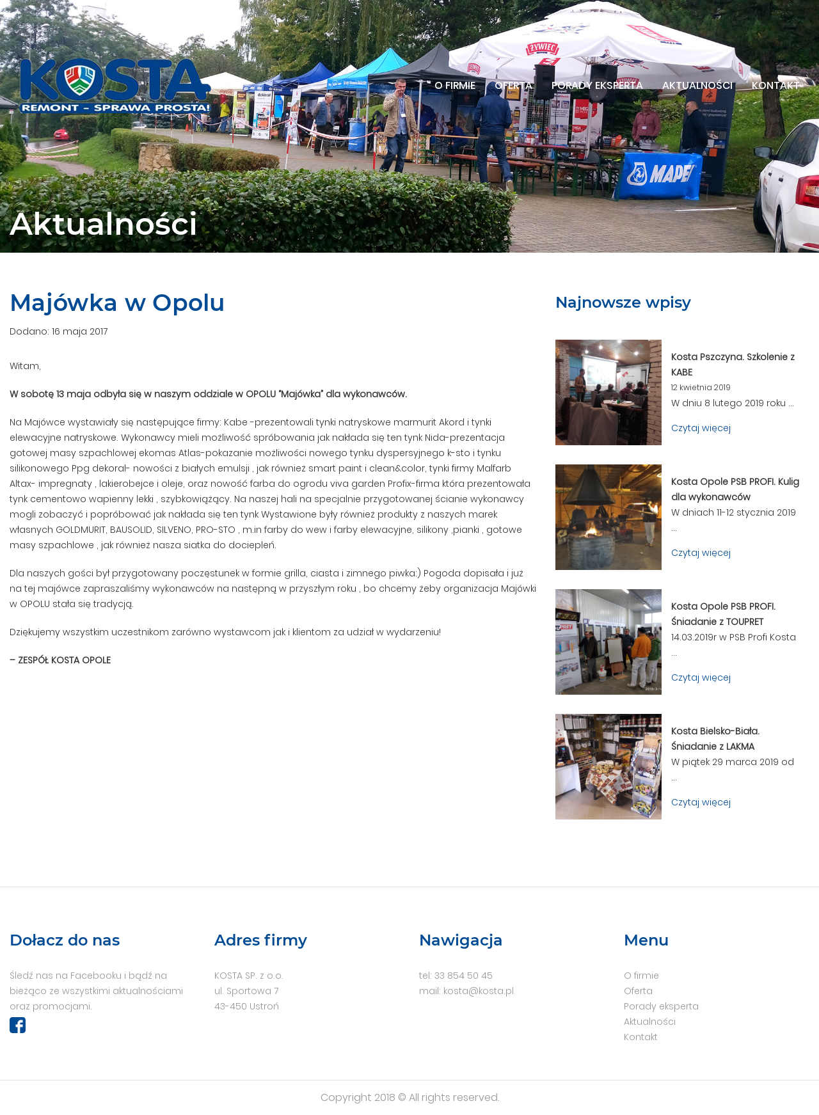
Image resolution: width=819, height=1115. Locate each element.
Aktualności (697, 85)
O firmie (454, 85)
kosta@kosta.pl (478, 991)
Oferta (513, 85)
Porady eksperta (597, 85)
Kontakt (776, 85)
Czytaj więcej (701, 428)
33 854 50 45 (463, 975)
